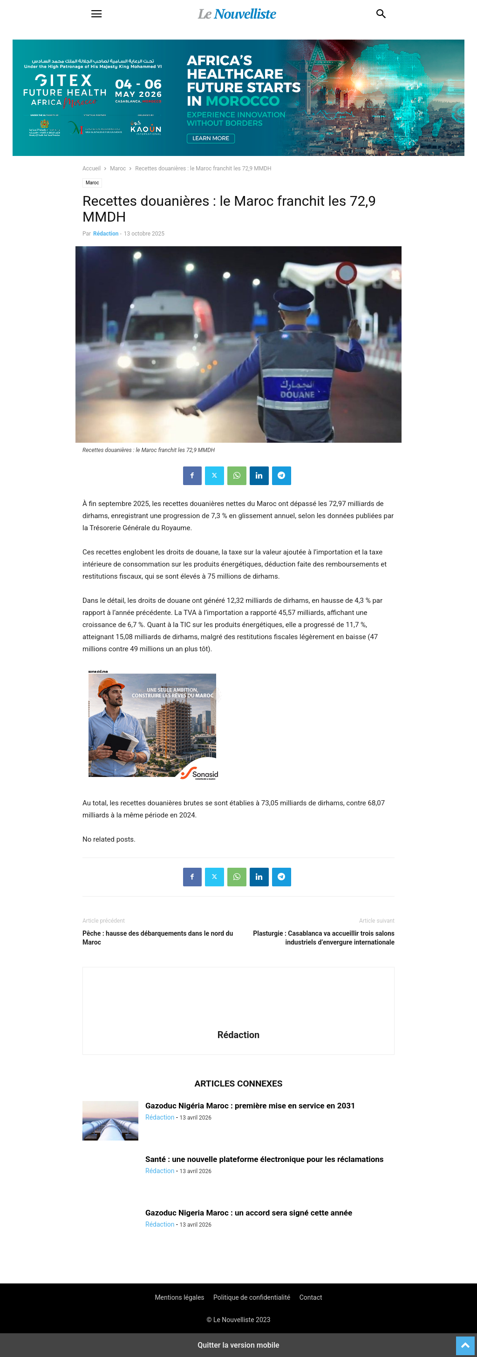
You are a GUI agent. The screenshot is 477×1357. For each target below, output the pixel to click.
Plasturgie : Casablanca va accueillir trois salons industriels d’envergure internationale (324, 938)
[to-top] (465, 1342)
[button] (96, 14)
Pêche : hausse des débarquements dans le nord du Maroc (157, 938)
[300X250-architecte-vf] (152, 791)
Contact (311, 1297)
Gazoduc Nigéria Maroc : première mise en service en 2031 (250, 1105)
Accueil (91, 168)
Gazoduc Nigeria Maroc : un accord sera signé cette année (248, 1212)
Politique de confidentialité (251, 1297)
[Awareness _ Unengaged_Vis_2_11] (238, 153)
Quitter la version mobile (238, 1345)
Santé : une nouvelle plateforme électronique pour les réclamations (264, 1159)
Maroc (118, 168)
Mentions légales (179, 1297)
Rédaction (105, 233)
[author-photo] (238, 1022)
